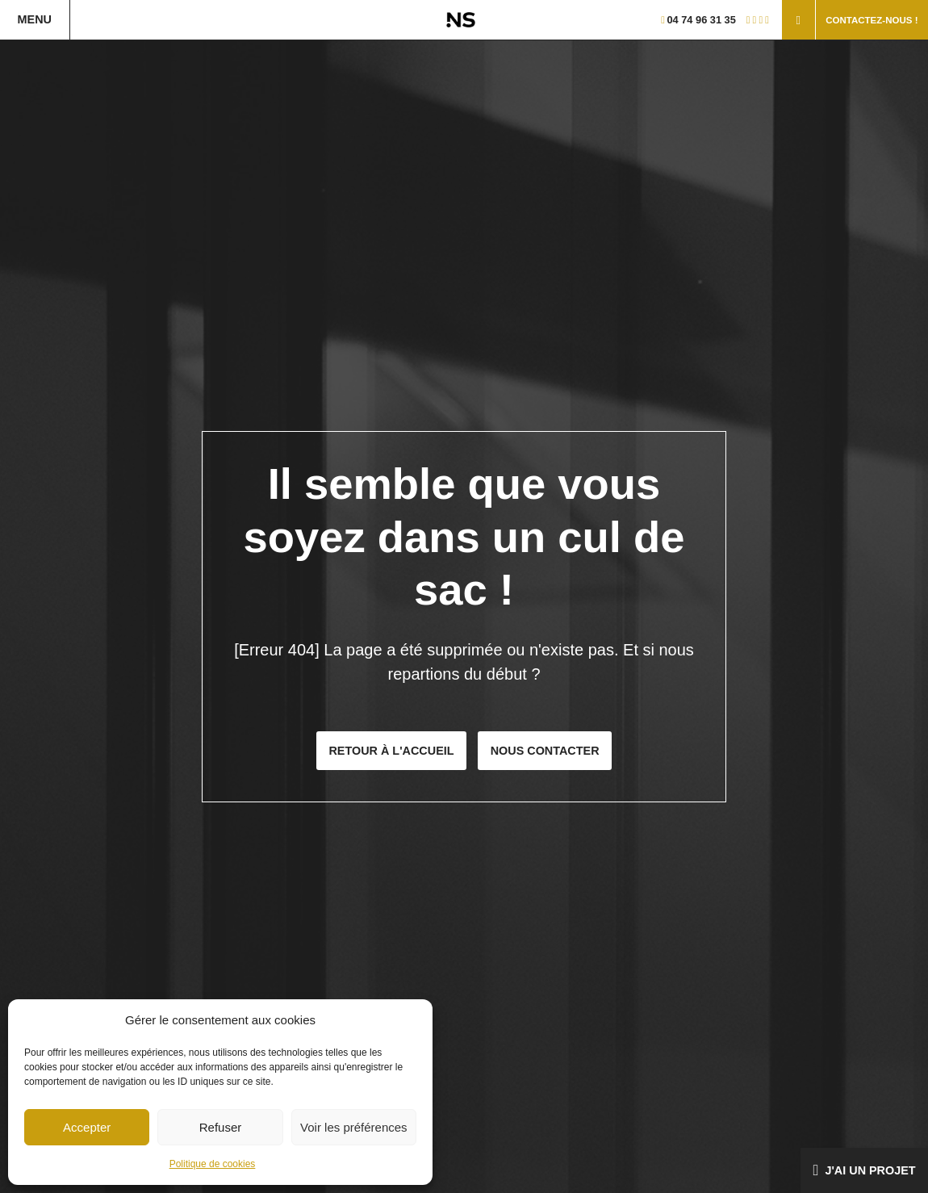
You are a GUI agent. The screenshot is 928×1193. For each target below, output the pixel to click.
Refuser (220, 1127)
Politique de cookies (212, 1164)
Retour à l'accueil (391, 750)
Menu (35, 19)
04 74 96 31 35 (698, 19)
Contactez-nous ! (872, 20)
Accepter (87, 1127)
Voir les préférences (354, 1127)
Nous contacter (545, 750)
